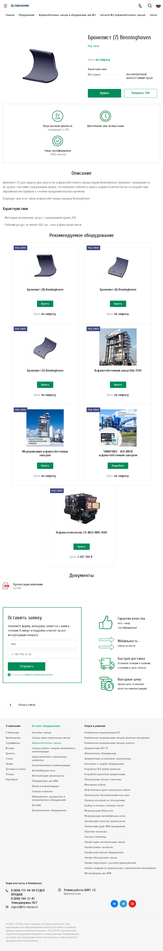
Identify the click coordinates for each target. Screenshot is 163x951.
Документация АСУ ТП (96, 748)
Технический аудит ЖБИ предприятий (104, 826)
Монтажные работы (95, 784)
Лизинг (9, 763)
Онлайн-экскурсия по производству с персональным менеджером (120, 868)
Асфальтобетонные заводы (46, 743)
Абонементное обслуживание (100, 753)
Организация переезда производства (104, 821)
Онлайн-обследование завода (100, 857)
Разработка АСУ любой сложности (102, 769)
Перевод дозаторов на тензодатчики (104, 800)
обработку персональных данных (38, 674)
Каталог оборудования (46, 726)
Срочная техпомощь (95, 836)
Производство (13, 737)
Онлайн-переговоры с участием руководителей (110, 862)
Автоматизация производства (48, 775)
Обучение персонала (95, 831)
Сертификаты (13, 743)
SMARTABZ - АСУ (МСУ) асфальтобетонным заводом (118, 453)
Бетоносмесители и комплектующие (51, 765)
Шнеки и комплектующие (45, 786)
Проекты (10, 753)
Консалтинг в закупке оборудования (104, 763)
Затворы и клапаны (42, 791)
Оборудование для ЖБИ (45, 781)
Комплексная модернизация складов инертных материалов (116, 737)
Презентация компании (28, 584)
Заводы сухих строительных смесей (51, 737)
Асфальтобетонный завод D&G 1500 (118, 370)
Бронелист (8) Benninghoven (45, 289)
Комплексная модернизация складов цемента (109, 743)
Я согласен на (30, 675)
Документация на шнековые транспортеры (107, 758)
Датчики (36, 805)
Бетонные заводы (41, 732)
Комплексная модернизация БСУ (102, 732)
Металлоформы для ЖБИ (97, 873)
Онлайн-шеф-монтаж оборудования (104, 852)
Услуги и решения (94, 726)
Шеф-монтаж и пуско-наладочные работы (107, 789)
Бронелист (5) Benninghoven (45, 370)
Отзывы (10, 774)
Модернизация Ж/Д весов (98, 810)
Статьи (9, 758)
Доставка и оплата (16, 769)
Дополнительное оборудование (49, 810)
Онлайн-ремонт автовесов (98, 847)
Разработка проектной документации (104, 774)
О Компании (12, 732)
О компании (13, 726)
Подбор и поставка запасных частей (104, 805)
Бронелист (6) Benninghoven (118, 289)
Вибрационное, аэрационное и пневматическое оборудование (49, 798)
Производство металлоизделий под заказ (107, 795)
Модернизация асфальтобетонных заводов (45, 453)
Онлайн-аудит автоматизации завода (104, 842)
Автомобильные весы (43, 770)
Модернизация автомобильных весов (104, 816)
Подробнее (118, 465)
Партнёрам (12, 779)
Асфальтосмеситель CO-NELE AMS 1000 (81, 532)
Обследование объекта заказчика (102, 779)
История (10, 748)
